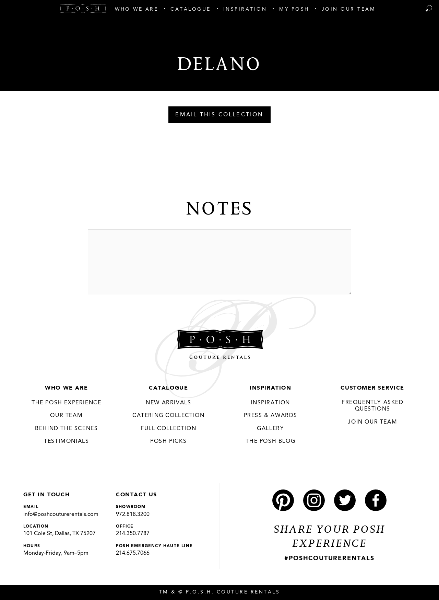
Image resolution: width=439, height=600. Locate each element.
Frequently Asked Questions (373, 406)
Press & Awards (270, 415)
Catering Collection (168, 415)
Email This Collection (219, 115)
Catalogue (168, 388)
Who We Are (66, 388)
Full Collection (168, 428)
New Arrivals (168, 403)
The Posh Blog (270, 441)
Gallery (270, 428)
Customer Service (372, 388)
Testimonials (66, 441)
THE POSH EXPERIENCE (66, 403)
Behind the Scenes (66, 428)
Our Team (66, 415)
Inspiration (271, 388)
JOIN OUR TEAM (372, 422)
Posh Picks (168, 441)
